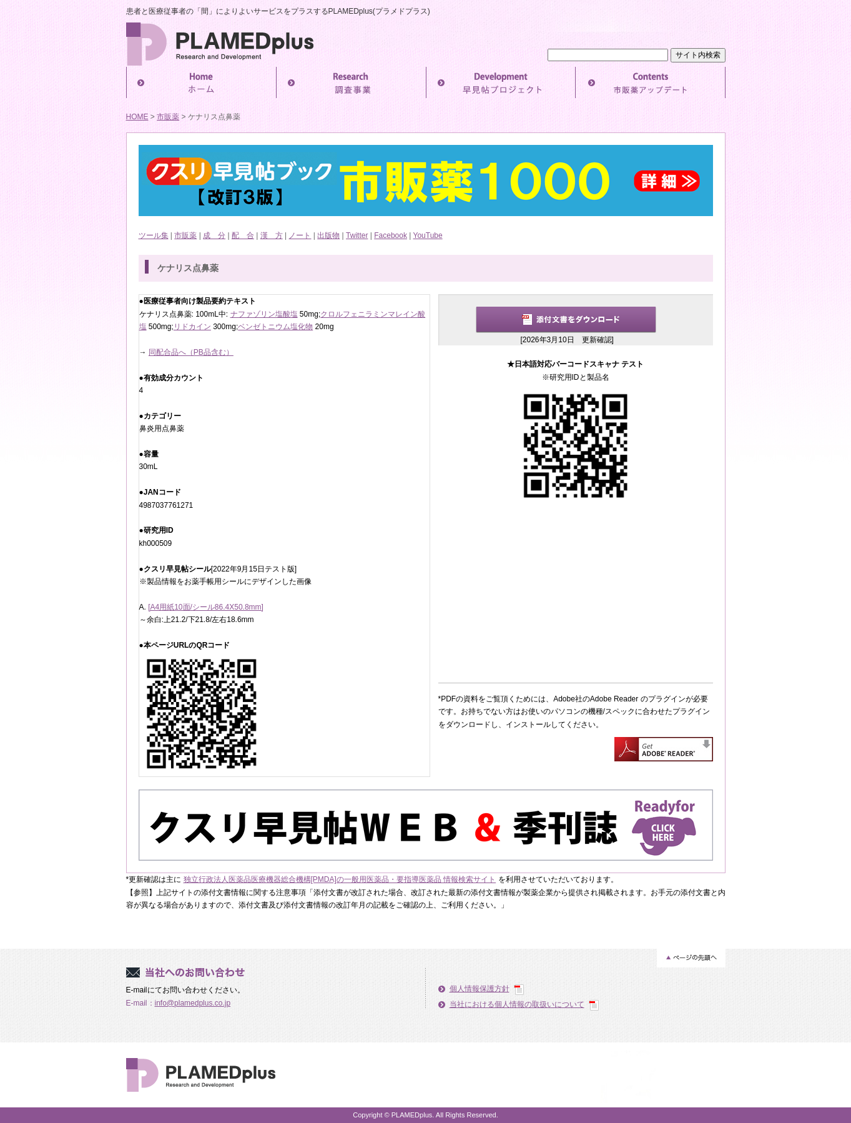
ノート (299, 235)
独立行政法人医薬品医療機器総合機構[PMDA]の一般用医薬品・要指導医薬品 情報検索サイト (340, 879)
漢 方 (271, 235)
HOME (137, 116)
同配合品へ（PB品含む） (191, 352)
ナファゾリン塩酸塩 (264, 314)
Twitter (357, 235)
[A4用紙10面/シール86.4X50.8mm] (205, 607)
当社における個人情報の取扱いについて (517, 1004)
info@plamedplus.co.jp (193, 1003)
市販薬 (168, 116)
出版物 (328, 235)
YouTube (428, 235)
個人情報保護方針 (479, 988)
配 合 (243, 235)
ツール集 (154, 235)
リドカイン (192, 326)
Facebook (390, 235)
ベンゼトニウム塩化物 (275, 326)
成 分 (214, 235)
